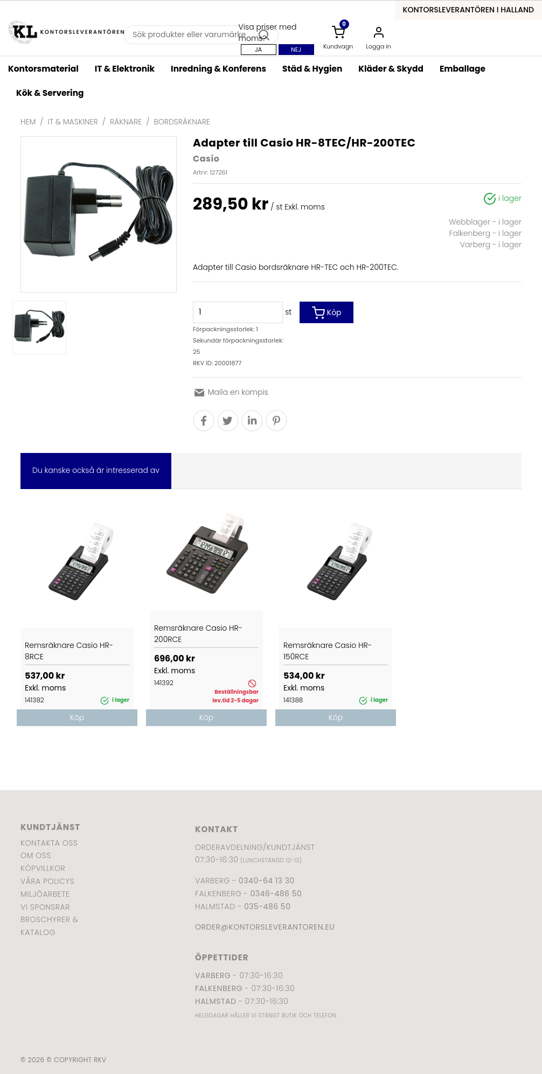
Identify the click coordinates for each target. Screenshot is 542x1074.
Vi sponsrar (45, 907)
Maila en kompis (230, 392)
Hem (28, 121)
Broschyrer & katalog (49, 926)
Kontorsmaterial (43, 68)
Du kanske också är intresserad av (95, 470)
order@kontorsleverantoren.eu (265, 927)
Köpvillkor (42, 868)
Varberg (213, 975)
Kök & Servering (50, 93)
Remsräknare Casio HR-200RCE (198, 634)
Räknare (126, 121)
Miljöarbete (45, 894)
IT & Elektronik (125, 68)
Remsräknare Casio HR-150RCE (327, 651)
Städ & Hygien (312, 68)
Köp (327, 312)
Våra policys (47, 881)
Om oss (35, 855)
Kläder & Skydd (390, 68)
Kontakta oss (49, 843)
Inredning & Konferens (218, 68)
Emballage (462, 68)
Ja (258, 49)
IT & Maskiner (73, 121)
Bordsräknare (182, 121)
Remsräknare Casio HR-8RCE (69, 651)
